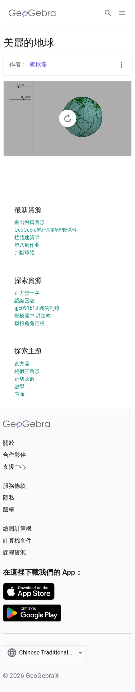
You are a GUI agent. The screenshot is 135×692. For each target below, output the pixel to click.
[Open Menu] (122, 13)
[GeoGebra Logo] (32, 13)
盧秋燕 (38, 64)
